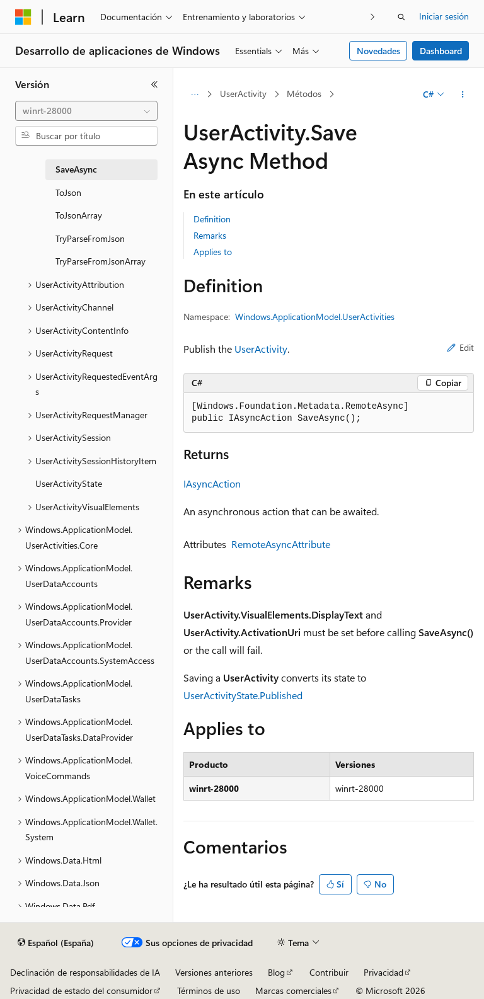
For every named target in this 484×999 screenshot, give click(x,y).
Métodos (304, 94)
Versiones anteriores (214, 972)
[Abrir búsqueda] (401, 17)
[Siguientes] (373, 16)
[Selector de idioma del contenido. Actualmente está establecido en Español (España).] (55, 943)
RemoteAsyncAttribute (280, 544)
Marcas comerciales (293, 990)
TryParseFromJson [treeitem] (90, 238)
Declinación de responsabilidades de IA (85, 972)
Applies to (212, 252)
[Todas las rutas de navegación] (194, 94)
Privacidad (383, 972)
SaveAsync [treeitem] (76, 169)
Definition (212, 219)
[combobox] (86, 111)
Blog (276, 972)
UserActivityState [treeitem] (68, 483)
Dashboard (441, 51)
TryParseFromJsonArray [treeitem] (100, 261)
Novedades (378, 51)
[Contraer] (154, 84)
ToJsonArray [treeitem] (78, 215)
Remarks (209, 235)
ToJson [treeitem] (68, 192)
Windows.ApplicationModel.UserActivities (315, 317)
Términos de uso (208, 990)
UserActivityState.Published (242, 695)
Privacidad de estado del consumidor (81, 990)
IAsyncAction (212, 483)
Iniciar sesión (444, 16)
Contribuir (329, 972)
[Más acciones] (463, 94)
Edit (460, 347)
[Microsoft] (23, 17)
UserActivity (243, 94)
